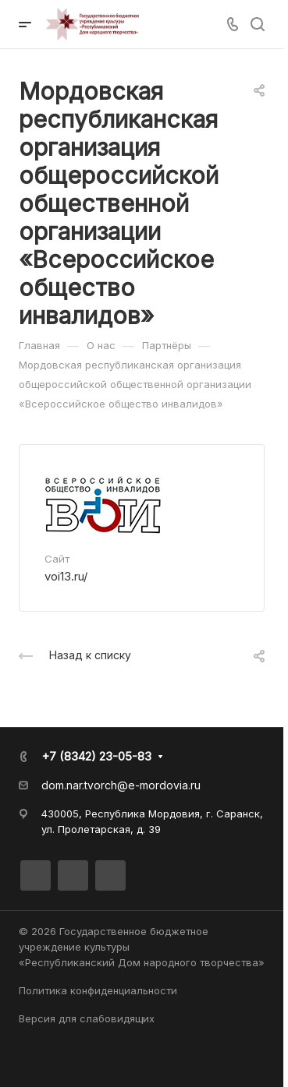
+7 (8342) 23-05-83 (96, 756)
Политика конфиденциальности (98, 990)
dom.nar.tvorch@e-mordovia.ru (121, 785)
